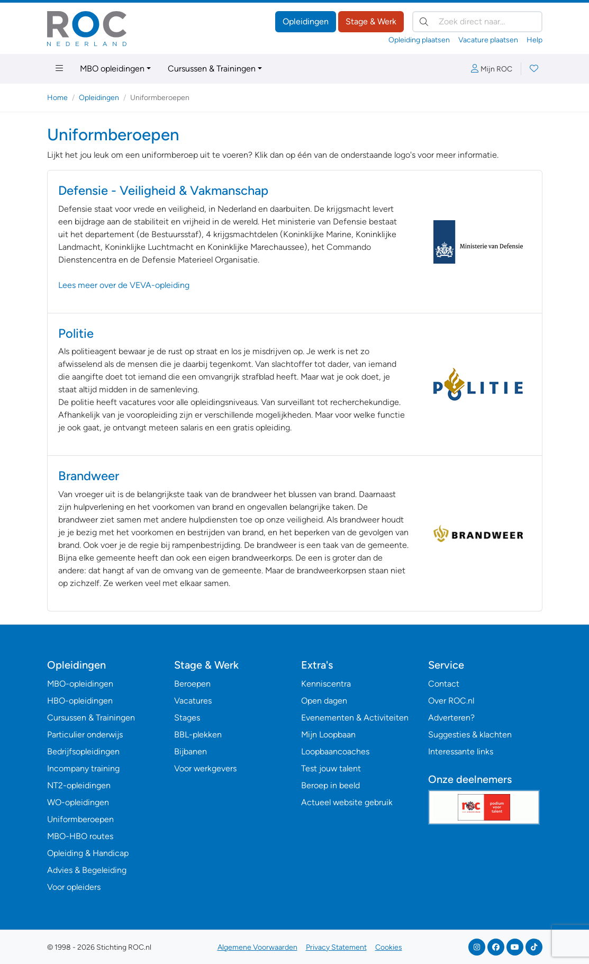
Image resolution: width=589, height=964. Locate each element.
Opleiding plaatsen (419, 39)
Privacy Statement (336, 947)
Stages (187, 718)
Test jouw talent (331, 768)
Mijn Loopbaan (328, 734)
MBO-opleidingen (80, 684)
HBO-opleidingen (80, 701)
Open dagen (324, 701)
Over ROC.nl (451, 701)
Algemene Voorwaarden (257, 947)
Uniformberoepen (80, 819)
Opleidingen (306, 21)
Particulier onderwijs (85, 734)
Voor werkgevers (205, 768)
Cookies (388, 947)
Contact (443, 684)
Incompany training (83, 768)
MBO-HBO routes (80, 836)
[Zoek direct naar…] (477, 21)
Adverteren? (451, 718)
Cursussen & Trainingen (212, 69)
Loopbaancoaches (335, 751)
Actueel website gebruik (347, 802)
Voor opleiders (74, 887)
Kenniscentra (326, 684)
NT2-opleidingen (79, 785)
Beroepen (192, 684)
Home (57, 97)
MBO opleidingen (112, 69)
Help (534, 39)
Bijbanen (190, 751)
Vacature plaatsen (488, 39)
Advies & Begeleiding (86, 870)
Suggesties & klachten (470, 734)
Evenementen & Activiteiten (355, 718)
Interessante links (460, 751)
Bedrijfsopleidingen (83, 751)
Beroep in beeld (330, 785)
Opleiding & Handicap (88, 853)
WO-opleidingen (78, 802)
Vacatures (193, 701)
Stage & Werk (371, 21)
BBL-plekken (198, 734)
